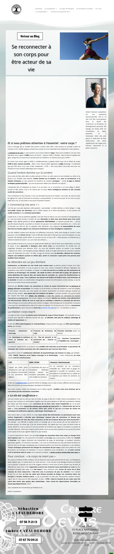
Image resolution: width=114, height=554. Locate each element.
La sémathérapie (40, 12)
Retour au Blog (30, 36)
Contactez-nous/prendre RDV (60, 12)
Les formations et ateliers (84, 9)
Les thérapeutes (49, 9)
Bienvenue (38, 9)
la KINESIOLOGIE (21, 383)
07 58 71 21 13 (28, 522)
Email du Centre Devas (85, 539)
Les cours (98, 9)
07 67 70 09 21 (28, 540)
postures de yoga (47, 308)
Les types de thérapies (66, 9)
